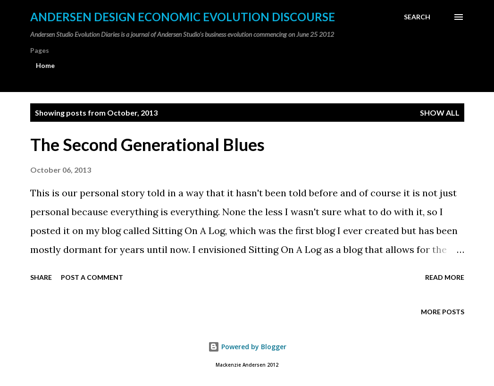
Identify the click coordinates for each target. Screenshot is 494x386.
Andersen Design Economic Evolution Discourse (182, 17)
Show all (440, 112)
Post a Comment (92, 277)
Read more (444, 277)
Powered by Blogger (247, 346)
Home (45, 65)
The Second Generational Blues (147, 144)
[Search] (417, 17)
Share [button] (41, 277)
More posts (442, 312)
